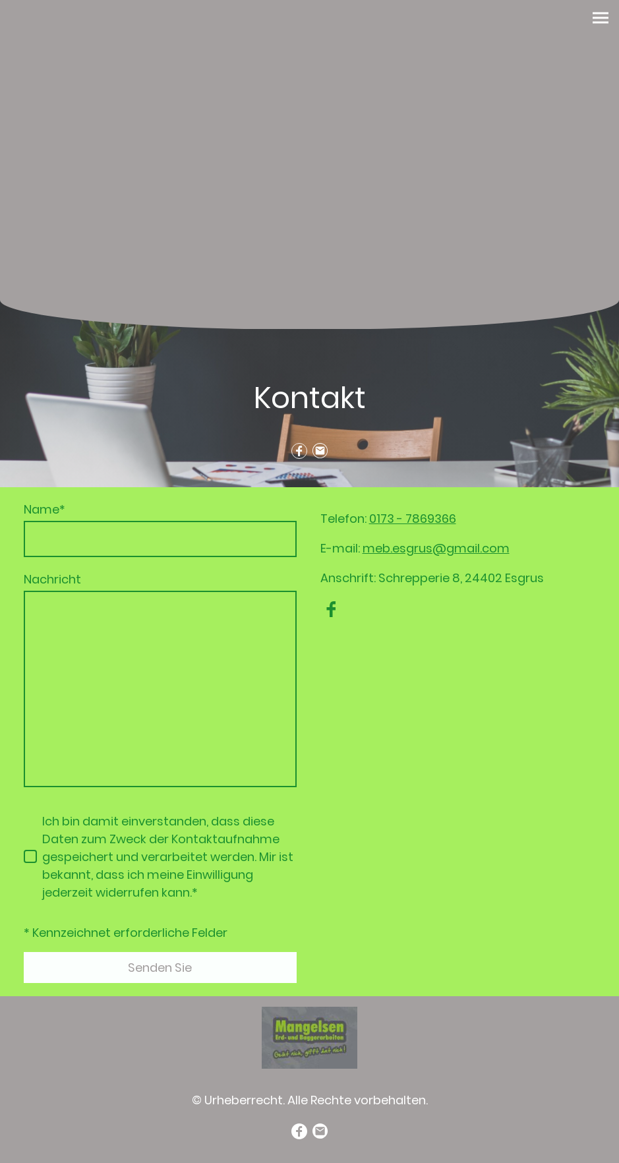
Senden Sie (160, 967)
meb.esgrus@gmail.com (436, 548)
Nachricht (52, 579)
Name (44, 509)
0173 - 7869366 (412, 518)
